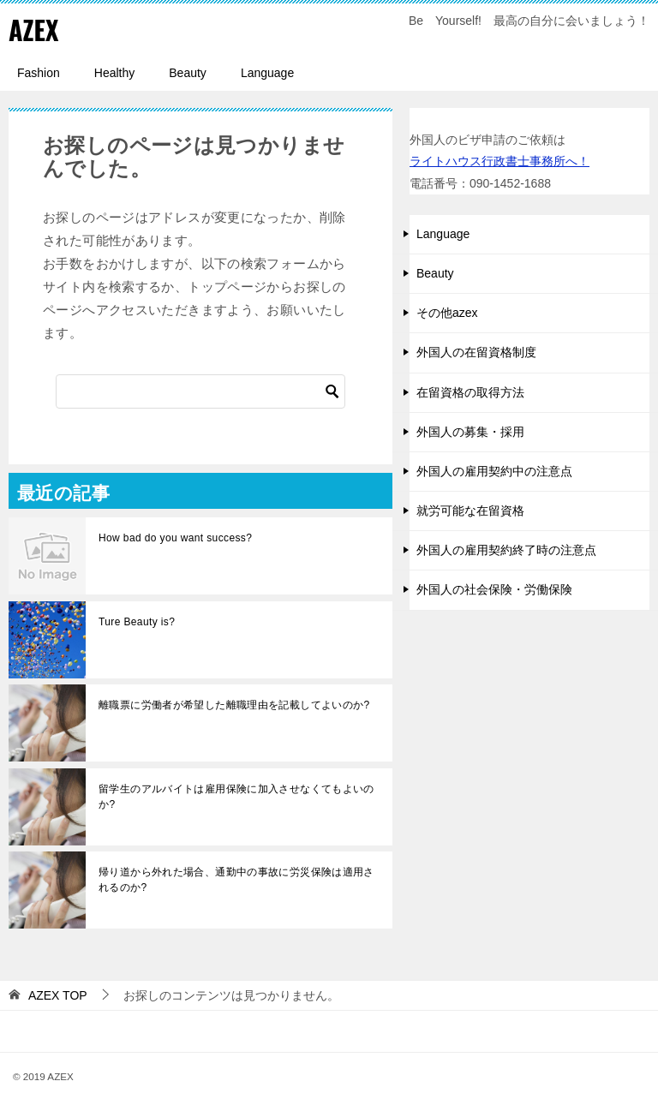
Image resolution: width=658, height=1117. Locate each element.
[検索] (200, 391)
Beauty (187, 73)
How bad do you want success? (175, 538)
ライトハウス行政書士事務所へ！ (499, 161)
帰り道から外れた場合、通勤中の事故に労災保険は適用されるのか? (236, 879)
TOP (57, 995)
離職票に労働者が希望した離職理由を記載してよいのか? (234, 705)
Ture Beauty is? (137, 622)
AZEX (33, 29)
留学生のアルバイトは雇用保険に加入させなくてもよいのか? (236, 796)
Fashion (38, 73)
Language (267, 73)
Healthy (114, 73)
